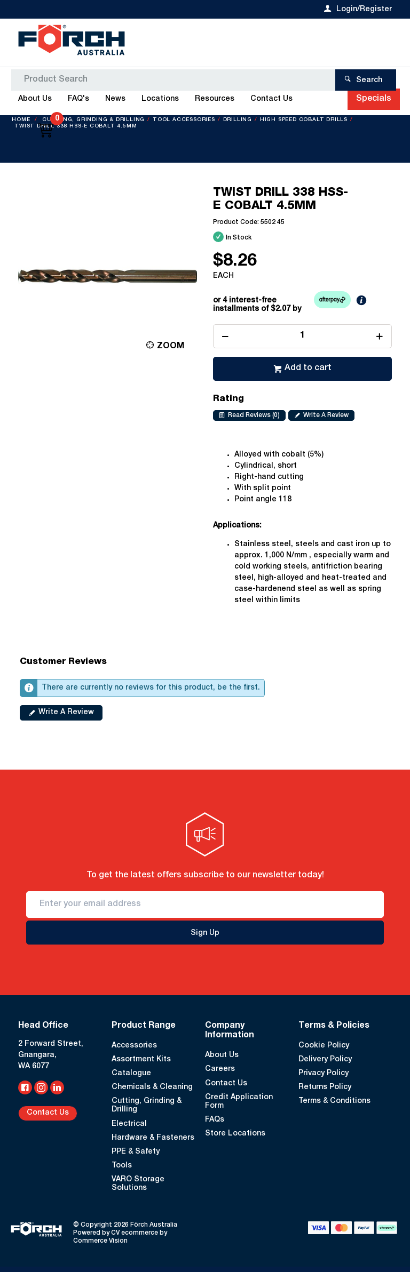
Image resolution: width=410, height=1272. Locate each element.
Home (22, 120)
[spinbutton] (302, 336)
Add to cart (308, 368)
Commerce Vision (100, 1241)
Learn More (378, 303)
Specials (373, 99)
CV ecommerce (134, 1233)
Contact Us (48, 1113)
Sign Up (205, 933)
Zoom (170, 346)
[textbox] (201, 42)
